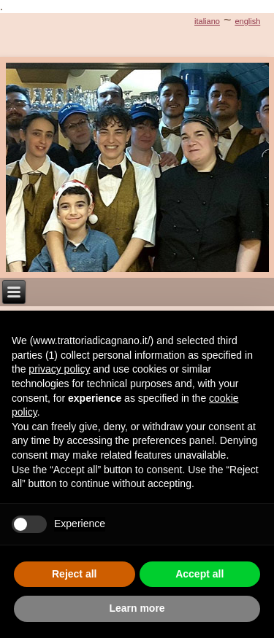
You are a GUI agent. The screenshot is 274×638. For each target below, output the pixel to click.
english (247, 21)
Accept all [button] (199, 574)
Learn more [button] (136, 608)
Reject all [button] (74, 574)
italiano (207, 21)
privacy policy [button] (59, 369)
